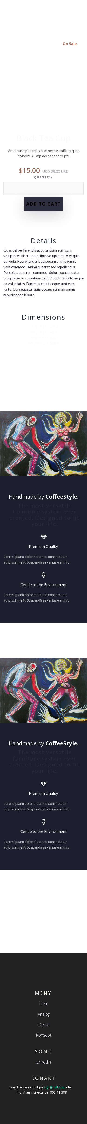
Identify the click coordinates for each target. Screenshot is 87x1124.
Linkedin (43, 1062)
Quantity (43, 177)
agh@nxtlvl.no (54, 1087)
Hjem (43, 1003)
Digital (43, 1024)
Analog (44, 1014)
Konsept (43, 1035)
